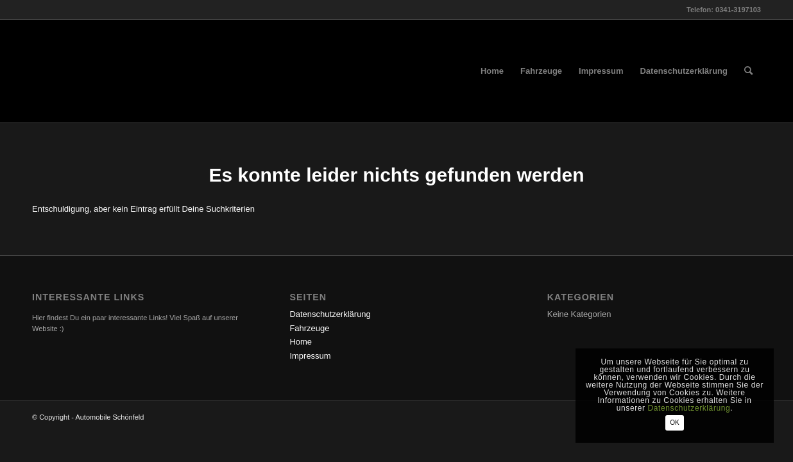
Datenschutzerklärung (329, 314)
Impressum (309, 356)
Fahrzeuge (309, 328)
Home (300, 341)
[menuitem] (492, 71)
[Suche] (748, 71)
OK (674, 422)
